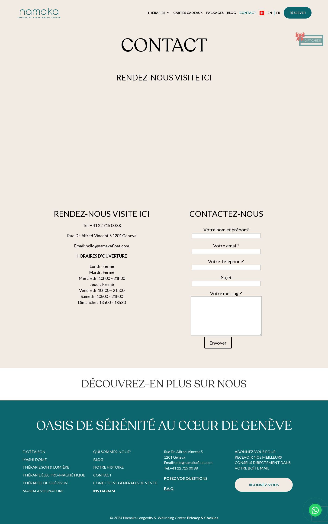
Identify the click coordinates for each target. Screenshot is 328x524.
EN (270, 13)
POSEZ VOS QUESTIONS (185, 478)
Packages (215, 13)
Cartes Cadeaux (188, 13)
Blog (231, 13)
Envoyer (218, 342)
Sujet (226, 280)
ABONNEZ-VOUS (264, 484)
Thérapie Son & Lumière (46, 467)
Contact (247, 13)
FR (278, 13)
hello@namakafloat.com (193, 462)
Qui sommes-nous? (112, 451)
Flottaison (34, 451)
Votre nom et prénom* (226, 232)
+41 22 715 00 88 (184, 468)
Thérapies (156, 13)
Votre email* (226, 248)
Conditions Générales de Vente (125, 483)
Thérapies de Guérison (45, 483)
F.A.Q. (169, 488)
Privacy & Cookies (202, 517)
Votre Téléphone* (226, 264)
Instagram (104, 491)
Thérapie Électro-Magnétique (54, 475)
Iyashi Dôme (35, 459)
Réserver (298, 13)
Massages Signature (43, 491)
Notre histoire (108, 467)
